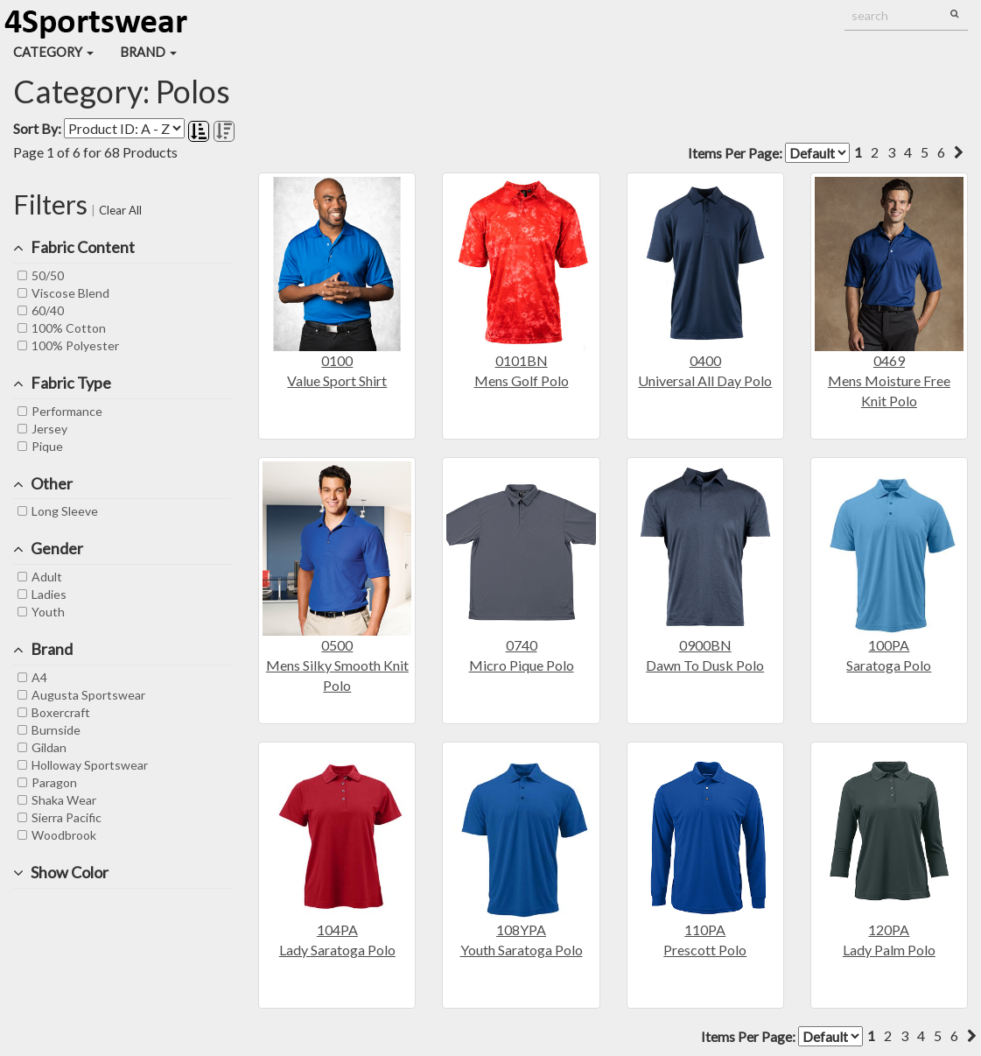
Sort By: (37, 128)
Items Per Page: (769, 153)
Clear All (120, 210)
